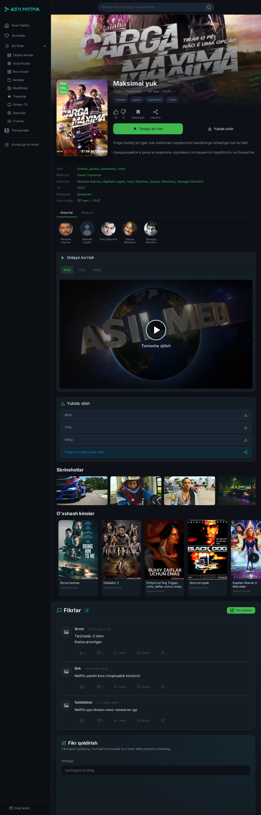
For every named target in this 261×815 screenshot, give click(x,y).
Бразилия (134, 91)
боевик (120, 99)
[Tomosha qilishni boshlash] (156, 334)
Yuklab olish (220, 129)
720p (81, 270)
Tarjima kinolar (20, 55)
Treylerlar (16, 96)
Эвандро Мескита (190, 181)
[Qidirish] (209, 7)
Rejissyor (87, 212)
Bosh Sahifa (16, 25)
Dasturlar (16, 113)
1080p (97, 270)
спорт (172, 99)
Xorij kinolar (18, 63)
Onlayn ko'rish (148, 129)
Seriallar (15, 80)
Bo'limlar (25, 46)
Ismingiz (67, 761)
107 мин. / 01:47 (159, 91)
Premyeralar (16, 130)
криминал (155, 99)
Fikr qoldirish (241, 611)
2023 (117, 91)
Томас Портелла (89, 175)
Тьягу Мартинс (137, 181)
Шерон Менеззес (162, 181)
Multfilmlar (17, 88)
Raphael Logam (114, 181)
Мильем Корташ (89, 181)
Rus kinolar (18, 72)
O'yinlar (15, 121)
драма (137, 99)
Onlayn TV (17, 105)
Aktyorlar (66, 212)
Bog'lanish (19, 808)
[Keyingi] (254, 558)
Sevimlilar (14, 35)
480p (67, 270)
